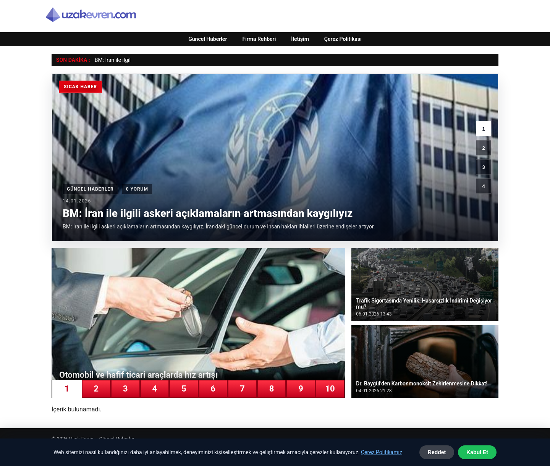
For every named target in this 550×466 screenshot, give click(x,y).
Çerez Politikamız (381, 452)
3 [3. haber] (483, 167)
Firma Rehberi (259, 39)
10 (330, 388)
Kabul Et (477, 452)
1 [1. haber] (483, 129)
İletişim (300, 39)
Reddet (437, 452)
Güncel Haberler (207, 39)
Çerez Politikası (343, 39)
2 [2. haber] (483, 148)
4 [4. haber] (483, 186)
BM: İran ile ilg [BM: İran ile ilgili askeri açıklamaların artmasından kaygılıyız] (111, 60)
